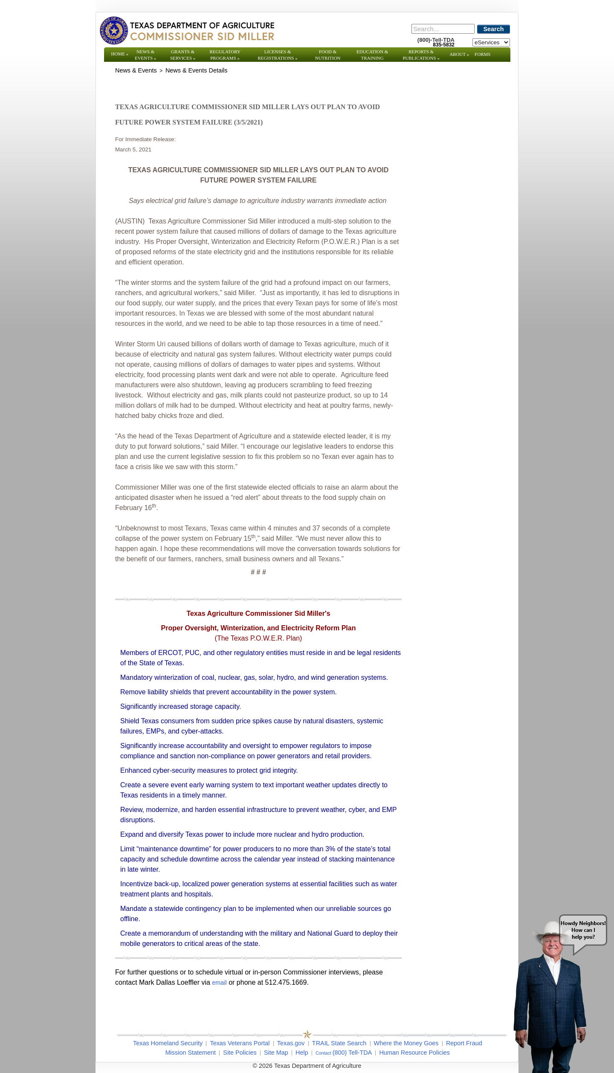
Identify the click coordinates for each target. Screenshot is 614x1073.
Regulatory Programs (224, 55)
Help (301, 1052)
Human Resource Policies (414, 1052)
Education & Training (372, 55)
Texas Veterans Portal (239, 1043)
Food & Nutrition (328, 55)
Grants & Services (182, 55)
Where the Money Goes (406, 1043)
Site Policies (239, 1052)
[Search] (443, 29)
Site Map (276, 1052)
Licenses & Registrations (278, 55)
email (219, 982)
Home (120, 53)
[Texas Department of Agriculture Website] (186, 30)
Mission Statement (190, 1052)
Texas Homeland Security (168, 1043)
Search (494, 29)
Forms (482, 54)
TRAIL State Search (339, 1043)
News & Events (145, 55)
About (459, 54)
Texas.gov (291, 1043)
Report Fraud (464, 1043)
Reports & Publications (421, 55)
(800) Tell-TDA (352, 1052)
